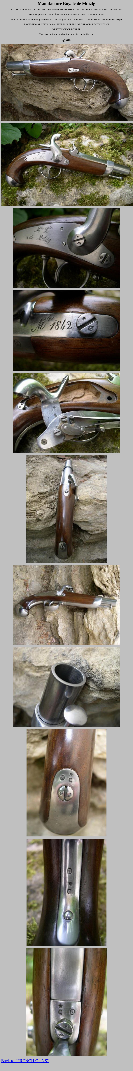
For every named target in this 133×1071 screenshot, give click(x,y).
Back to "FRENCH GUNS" (25, 1060)
